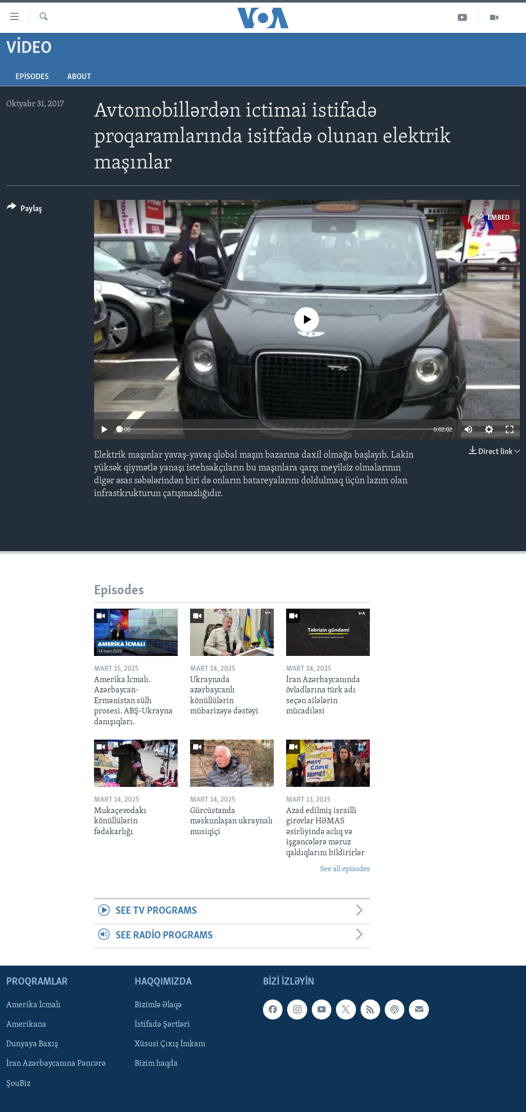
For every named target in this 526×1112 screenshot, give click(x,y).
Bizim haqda (156, 1064)
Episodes (32, 77)
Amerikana (26, 1025)
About (79, 77)
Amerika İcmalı (33, 1005)
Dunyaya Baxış (32, 1045)
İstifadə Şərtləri (162, 1025)
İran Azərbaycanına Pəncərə (56, 1064)
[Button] (24, 210)
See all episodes (345, 869)
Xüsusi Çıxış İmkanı (170, 1045)
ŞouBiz (18, 1084)
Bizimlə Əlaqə (158, 1005)
